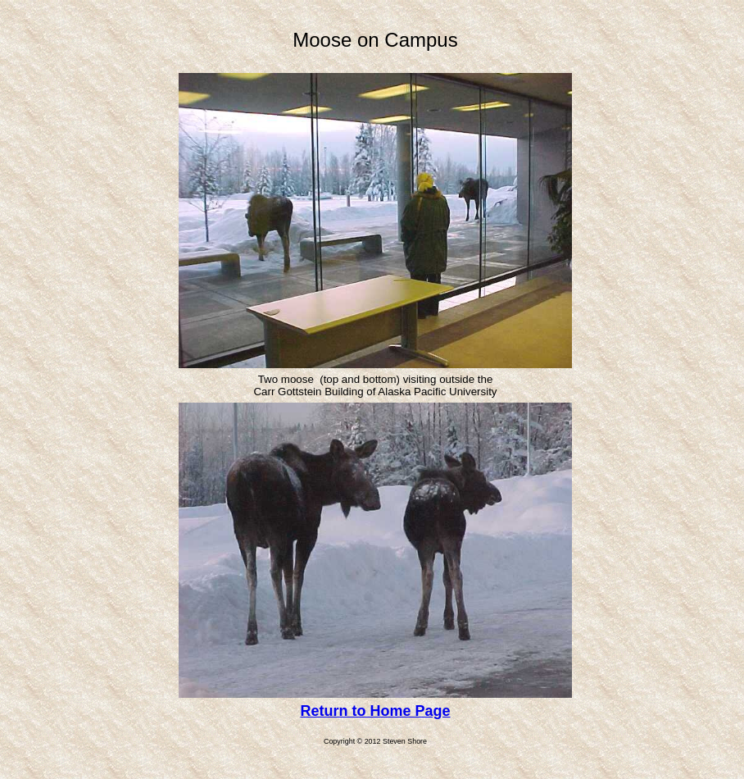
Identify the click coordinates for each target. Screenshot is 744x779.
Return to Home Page (375, 711)
